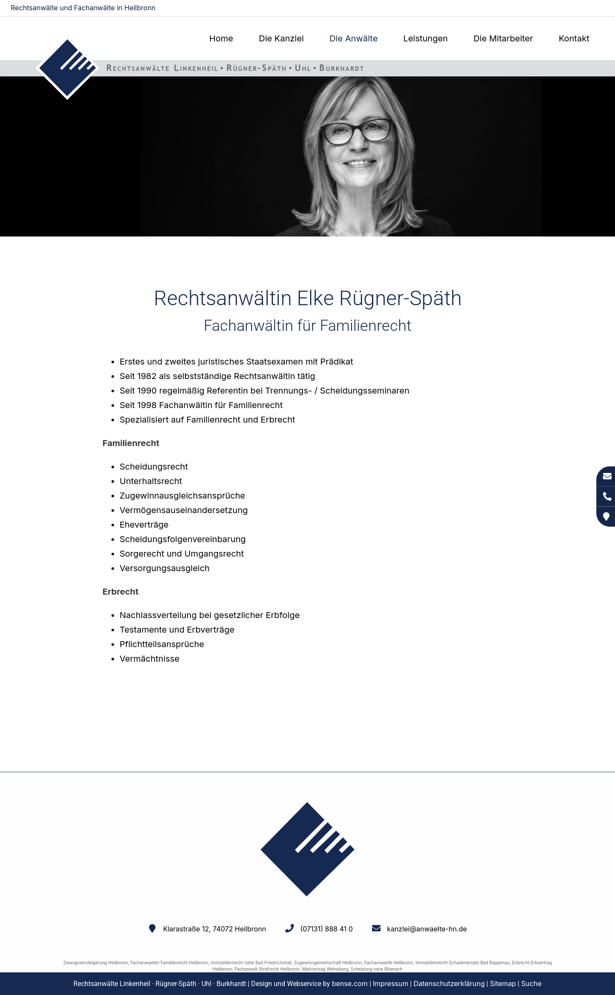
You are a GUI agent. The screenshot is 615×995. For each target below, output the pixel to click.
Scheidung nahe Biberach (376, 969)
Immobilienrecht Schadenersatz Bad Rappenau (463, 962)
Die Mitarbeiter (503, 38)
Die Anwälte (353, 38)
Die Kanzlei (281, 38)
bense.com (350, 983)
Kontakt (574, 38)
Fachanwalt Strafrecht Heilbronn (266, 969)
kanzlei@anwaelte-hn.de (569, 8)
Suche (531, 983)
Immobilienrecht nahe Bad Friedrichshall (251, 962)
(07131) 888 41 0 (326, 929)
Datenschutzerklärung (449, 983)
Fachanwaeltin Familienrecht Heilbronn (169, 962)
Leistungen (425, 38)
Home (221, 38)
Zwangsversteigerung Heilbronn (95, 962)
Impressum (391, 983)
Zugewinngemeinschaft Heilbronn (328, 962)
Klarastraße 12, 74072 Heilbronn (214, 929)
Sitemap (503, 983)
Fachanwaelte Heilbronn (388, 962)
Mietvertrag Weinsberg (325, 969)
